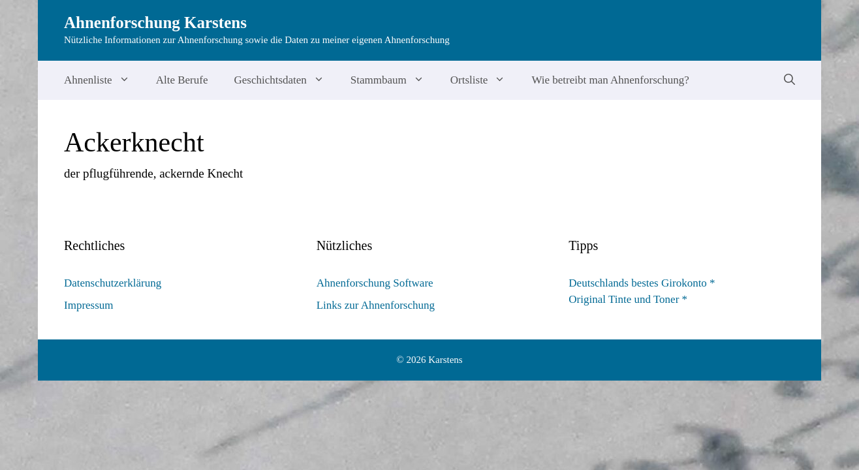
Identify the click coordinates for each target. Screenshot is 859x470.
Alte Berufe (182, 80)
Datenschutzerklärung (112, 283)
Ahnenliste (103, 80)
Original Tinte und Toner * (628, 299)
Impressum (89, 305)
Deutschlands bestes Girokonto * (642, 283)
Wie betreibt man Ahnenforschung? (610, 80)
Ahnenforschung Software (375, 283)
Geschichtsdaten (285, 80)
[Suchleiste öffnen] (789, 80)
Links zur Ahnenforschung (376, 305)
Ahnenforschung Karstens (155, 22)
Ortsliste (484, 80)
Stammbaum (394, 80)
